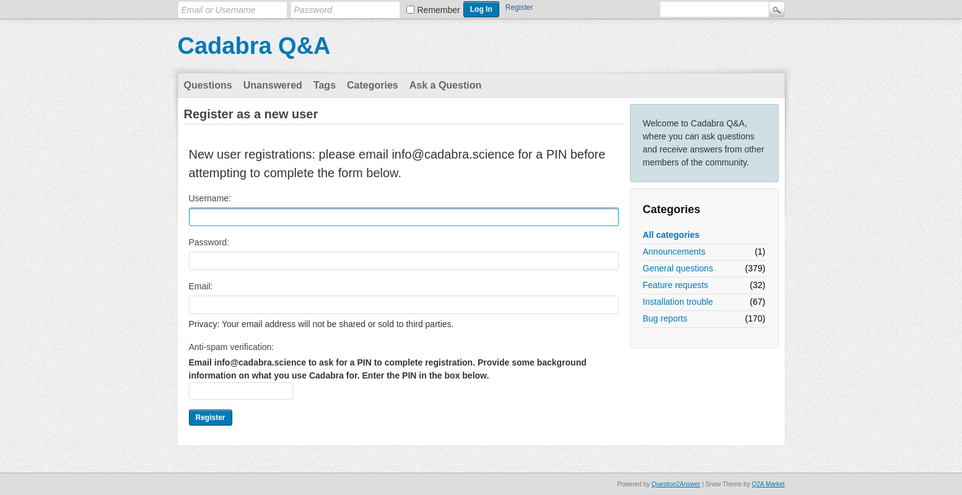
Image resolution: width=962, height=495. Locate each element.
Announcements (674, 251)
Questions (208, 85)
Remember (439, 10)
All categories (671, 235)
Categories (372, 85)
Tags (324, 85)
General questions (678, 268)
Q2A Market (768, 484)
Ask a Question (445, 85)
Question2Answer (676, 484)
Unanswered (272, 85)
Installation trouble (678, 302)
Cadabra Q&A (254, 46)
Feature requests (676, 285)
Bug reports (665, 318)
